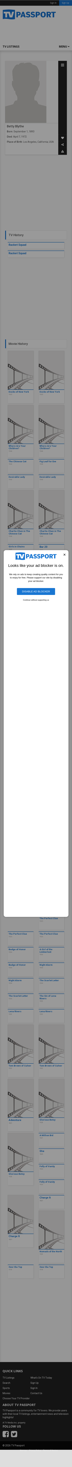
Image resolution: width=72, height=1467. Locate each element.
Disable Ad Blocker (36, 591)
